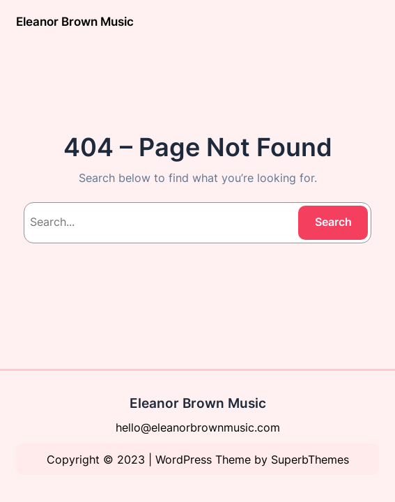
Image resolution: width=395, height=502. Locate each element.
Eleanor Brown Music (75, 22)
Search (333, 222)
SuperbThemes (310, 459)
